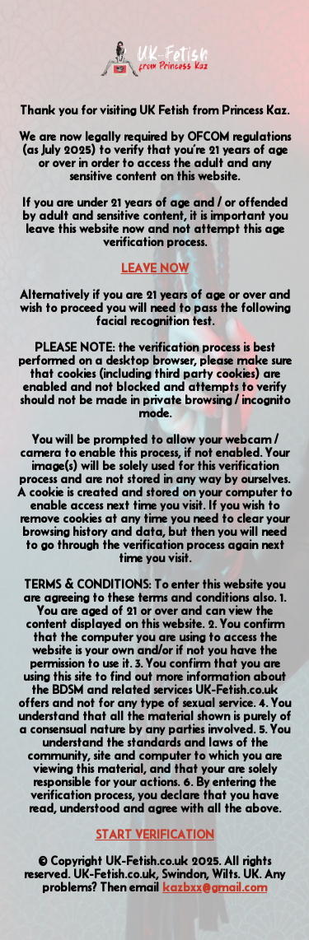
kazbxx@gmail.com (214, 887)
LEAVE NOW (155, 268)
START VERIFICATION (155, 834)
